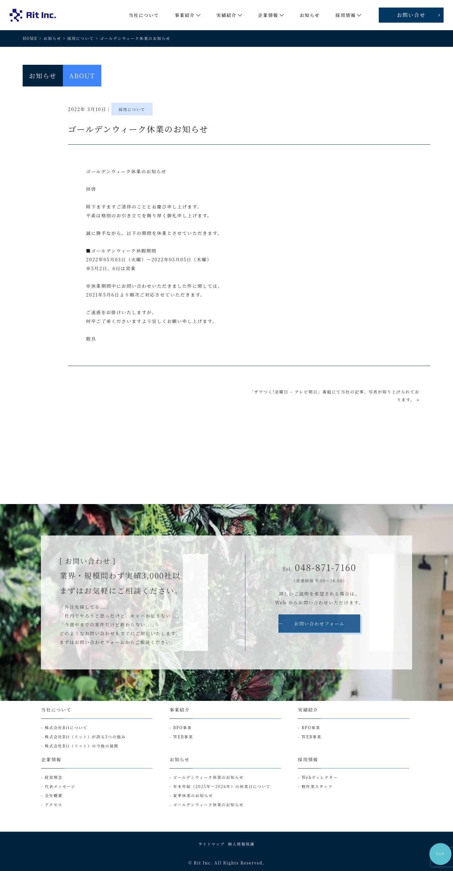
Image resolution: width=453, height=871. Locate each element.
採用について (80, 38)
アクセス (53, 804)
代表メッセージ (60, 786)
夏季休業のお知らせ (193, 795)
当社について (56, 710)
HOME (30, 38)
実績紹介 (308, 710)
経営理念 (53, 777)
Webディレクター (320, 777)
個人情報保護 (241, 843)
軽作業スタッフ (317, 786)
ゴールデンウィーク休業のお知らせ (208, 777)
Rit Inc (202, 862)
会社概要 (53, 795)
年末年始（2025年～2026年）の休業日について (222, 786)
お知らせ (52, 38)
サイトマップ (212, 843)
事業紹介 (180, 710)
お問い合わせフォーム (319, 623)
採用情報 (308, 759)
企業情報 (51, 759)
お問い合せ (411, 15)
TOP (440, 854)
